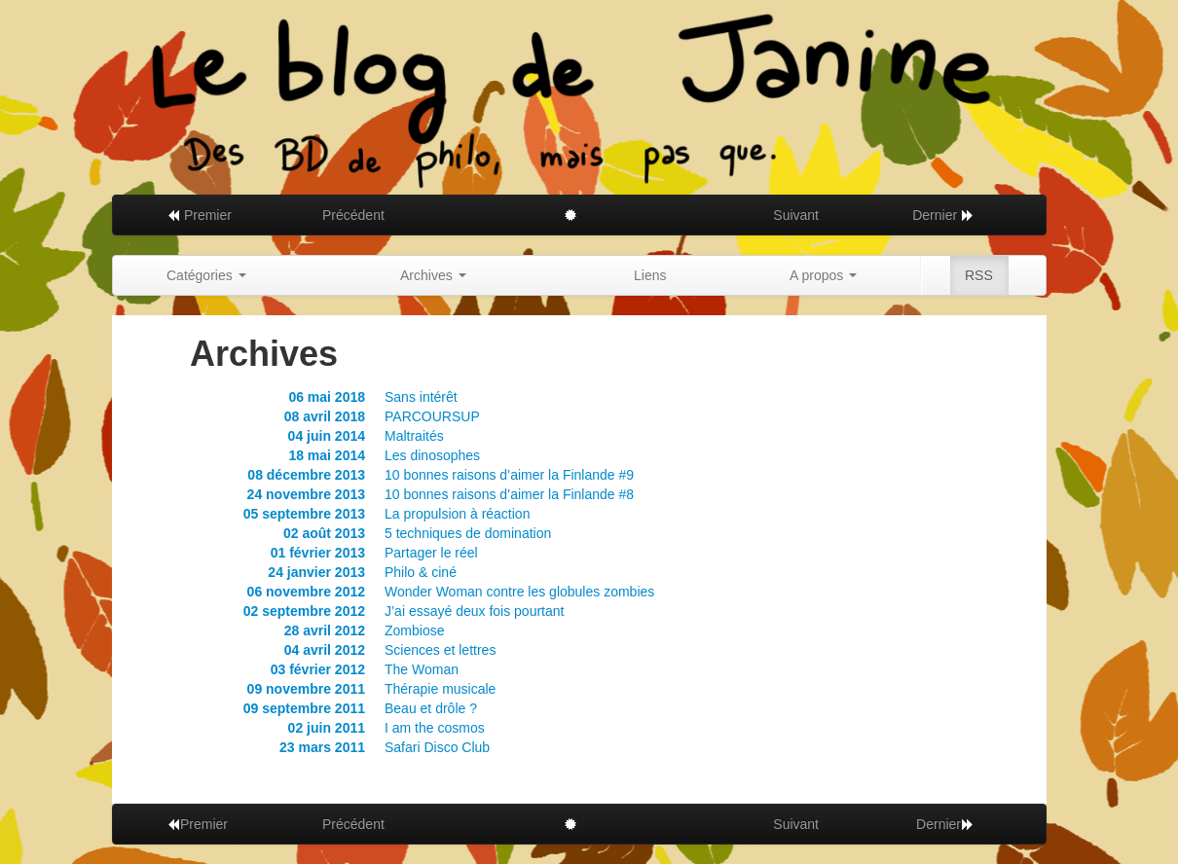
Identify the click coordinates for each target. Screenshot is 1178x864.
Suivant (796, 215)
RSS (979, 275)
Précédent (353, 215)
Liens (650, 275)
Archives (433, 275)
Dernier (943, 215)
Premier (199, 215)
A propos (823, 275)
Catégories (206, 275)
